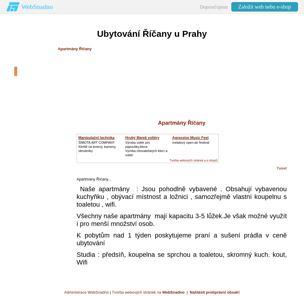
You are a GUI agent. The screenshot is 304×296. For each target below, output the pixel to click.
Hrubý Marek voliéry (142, 138)
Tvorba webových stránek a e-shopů (193, 160)
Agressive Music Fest (190, 138)
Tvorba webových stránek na (148, 292)
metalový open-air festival (190, 142)
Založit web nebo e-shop (264, 7)
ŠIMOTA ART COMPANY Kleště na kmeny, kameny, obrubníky (97, 147)
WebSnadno (37, 6)
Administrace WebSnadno (86, 292)
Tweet (281, 168)
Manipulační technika (96, 138)
